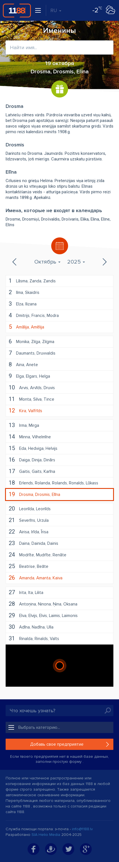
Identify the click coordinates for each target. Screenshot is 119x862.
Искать (107, 710)
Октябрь (47, 261)
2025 (76, 261)
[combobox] (59, 47)
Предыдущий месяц (15, 261)
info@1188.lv (82, 829)
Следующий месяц (104, 261)
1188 (17, 10)
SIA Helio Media (46, 834)
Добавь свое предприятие (57, 744)
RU (55, 10)
